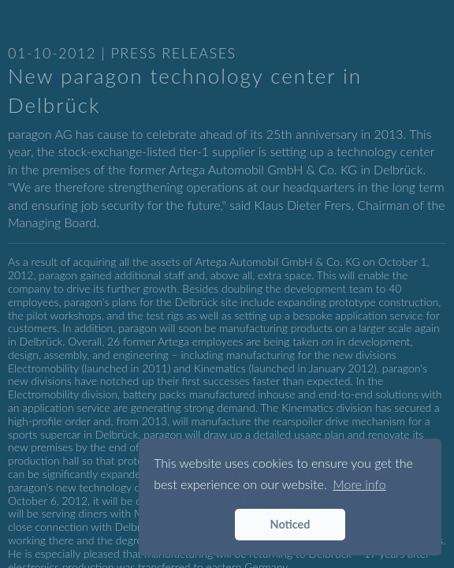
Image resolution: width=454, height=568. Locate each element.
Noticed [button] (290, 524)
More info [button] (359, 483)
